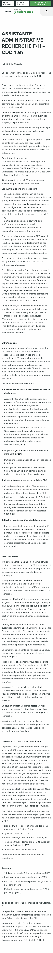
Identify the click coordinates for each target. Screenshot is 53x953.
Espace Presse (20, 3)
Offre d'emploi (7, 3)
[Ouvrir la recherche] (46, 11)
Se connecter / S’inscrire (41, 3)
